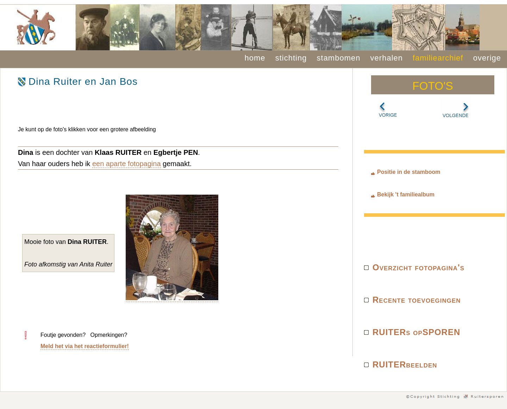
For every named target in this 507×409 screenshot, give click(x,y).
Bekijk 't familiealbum (405, 194)
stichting (291, 58)
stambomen (339, 58)
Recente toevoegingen (417, 299)
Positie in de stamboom (408, 172)
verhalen (386, 58)
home (255, 58)
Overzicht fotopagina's (418, 267)
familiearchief (438, 58)
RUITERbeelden (405, 364)
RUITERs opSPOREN (416, 332)
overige (487, 58)
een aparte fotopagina (126, 164)
